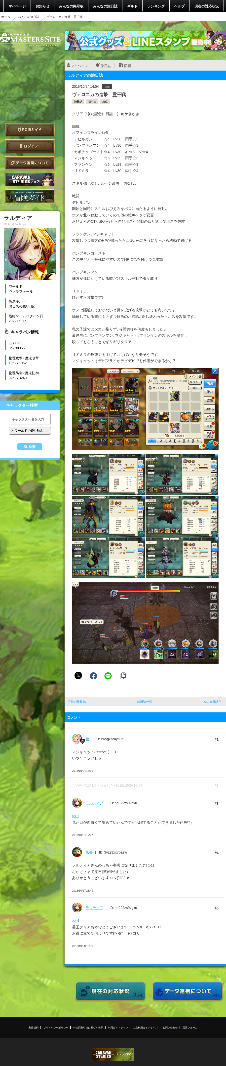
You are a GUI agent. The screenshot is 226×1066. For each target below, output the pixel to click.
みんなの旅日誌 (105, 5)
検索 (32, 447)
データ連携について (30, 163)
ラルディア (94, 802)
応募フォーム (190, 1027)
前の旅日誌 (78, 701)
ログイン (30, 146)
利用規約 (33, 1027)
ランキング (156, 5)
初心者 (92, 101)
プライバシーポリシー (55, 1027)
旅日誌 (106, 65)
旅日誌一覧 (144, 701)
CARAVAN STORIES (113, 1054)
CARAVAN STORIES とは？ (30, 179)
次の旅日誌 (210, 701)
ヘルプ (179, 5)
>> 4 (75, 920)
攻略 (105, 101)
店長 (89, 852)
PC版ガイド (30, 129)
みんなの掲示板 (71, 5)
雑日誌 (78, 101)
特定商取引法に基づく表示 (88, 1027)
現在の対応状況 (206, 5)
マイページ (17, 5)
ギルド (132, 5)
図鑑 (127, 65)
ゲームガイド (30, 196)
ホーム (5, 16)
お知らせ (42, 5)
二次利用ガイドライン (145, 1027)
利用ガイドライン (118, 1027)
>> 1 (75, 816)
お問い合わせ (170, 1027)
